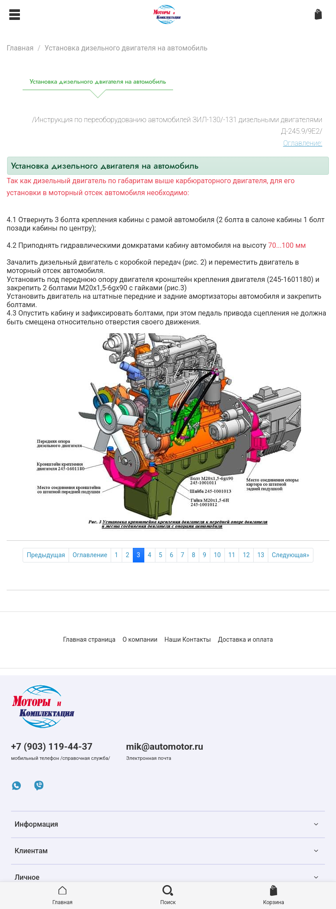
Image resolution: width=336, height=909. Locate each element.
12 (246, 554)
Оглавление (90, 554)
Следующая (290, 554)
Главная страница (89, 639)
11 (232, 554)
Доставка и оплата (245, 639)
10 (217, 554)
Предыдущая (46, 554)
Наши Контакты (188, 639)
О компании (140, 639)
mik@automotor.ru (164, 746)
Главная (20, 48)
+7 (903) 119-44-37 (52, 746)
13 (260, 554)
